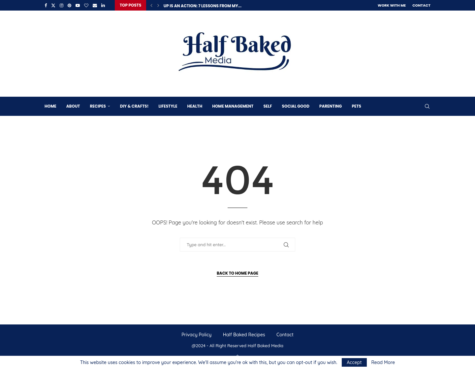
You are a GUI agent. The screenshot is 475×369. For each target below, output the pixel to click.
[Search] (427, 106)
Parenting (330, 106)
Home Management (232, 106)
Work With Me (392, 5)
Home (50, 106)
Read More (383, 362)
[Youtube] (78, 5)
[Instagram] (61, 5)
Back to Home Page (237, 273)
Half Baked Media (265, 345)
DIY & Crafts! (134, 106)
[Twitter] (53, 5)
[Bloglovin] (86, 5)
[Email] (95, 5)
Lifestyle (167, 106)
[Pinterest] (69, 5)
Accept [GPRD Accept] (354, 362)
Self (267, 106)
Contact (421, 5)
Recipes (98, 106)
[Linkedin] (103, 5)
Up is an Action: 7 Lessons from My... (202, 6)
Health (194, 106)
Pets (356, 106)
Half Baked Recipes (244, 335)
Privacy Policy (196, 335)
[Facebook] (46, 5)
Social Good (295, 106)
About (73, 106)
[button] (151, 5)
